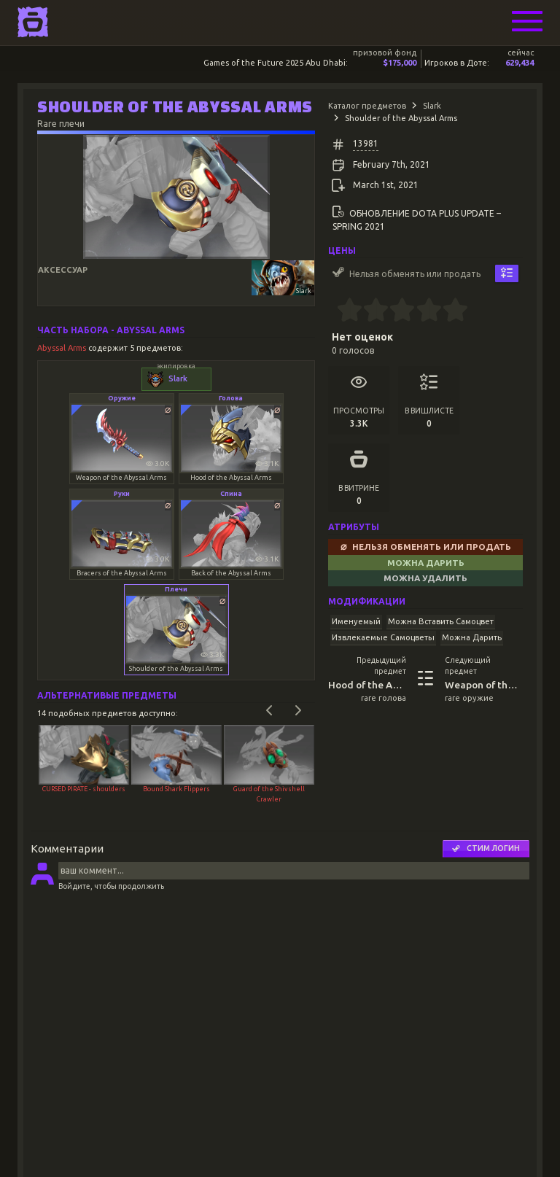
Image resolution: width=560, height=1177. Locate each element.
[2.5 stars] (396, 311)
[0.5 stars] (343, 311)
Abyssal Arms (62, 347)
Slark (432, 105)
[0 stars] (332, 311)
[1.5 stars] (370, 311)
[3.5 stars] (422, 311)
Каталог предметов (367, 105)
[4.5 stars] (449, 311)
